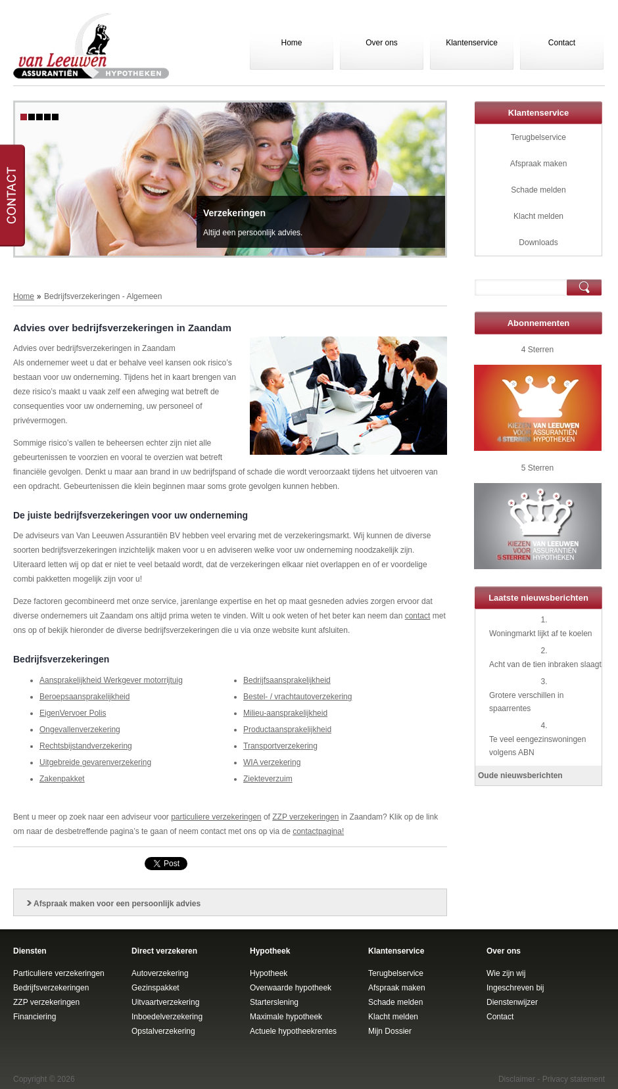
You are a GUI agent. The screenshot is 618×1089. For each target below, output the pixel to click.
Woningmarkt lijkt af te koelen (540, 633)
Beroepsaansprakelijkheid (84, 696)
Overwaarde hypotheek (290, 987)
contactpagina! (318, 831)
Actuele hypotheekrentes (293, 1031)
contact (418, 615)
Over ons (382, 42)
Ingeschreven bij (515, 987)
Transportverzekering (280, 746)
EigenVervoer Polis (72, 713)
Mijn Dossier (390, 1031)
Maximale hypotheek (286, 1016)
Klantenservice (472, 42)
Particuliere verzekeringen (59, 973)
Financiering (34, 1016)
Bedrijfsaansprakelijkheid (287, 680)
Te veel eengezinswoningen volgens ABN (537, 746)
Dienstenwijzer (512, 1002)
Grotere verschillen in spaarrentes (526, 702)
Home (291, 42)
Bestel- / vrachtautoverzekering (297, 696)
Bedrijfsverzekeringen (51, 987)
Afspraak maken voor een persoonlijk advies (117, 903)
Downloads (538, 242)
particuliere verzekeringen (216, 817)
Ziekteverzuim (268, 778)
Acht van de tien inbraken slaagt (545, 664)
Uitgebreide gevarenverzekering (95, 762)
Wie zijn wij (506, 973)
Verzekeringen (234, 213)
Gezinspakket (155, 987)
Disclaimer (516, 1079)
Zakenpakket (62, 778)
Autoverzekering (160, 973)
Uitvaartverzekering (165, 1002)
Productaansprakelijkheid (287, 729)
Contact (561, 42)
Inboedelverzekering (166, 1016)
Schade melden (538, 190)
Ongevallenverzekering (79, 729)
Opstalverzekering (163, 1031)
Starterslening (274, 1002)
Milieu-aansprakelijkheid (285, 713)
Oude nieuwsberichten (520, 775)
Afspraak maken (538, 163)
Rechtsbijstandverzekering (85, 746)
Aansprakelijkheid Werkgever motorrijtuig (111, 680)
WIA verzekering (271, 762)
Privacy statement (573, 1079)
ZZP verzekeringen (305, 817)
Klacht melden (538, 216)
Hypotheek (268, 973)
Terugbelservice (538, 137)
